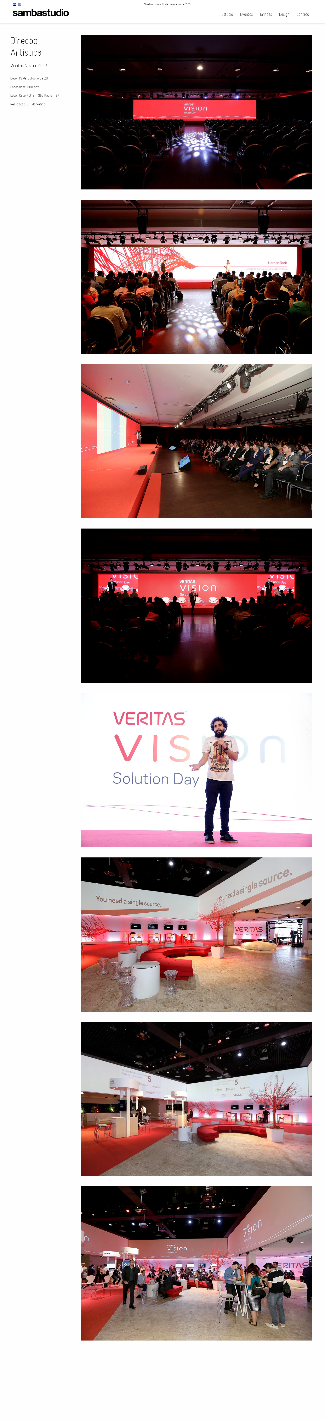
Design (284, 14)
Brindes (266, 14)
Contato (303, 14)
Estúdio (227, 14)
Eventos (246, 14)
